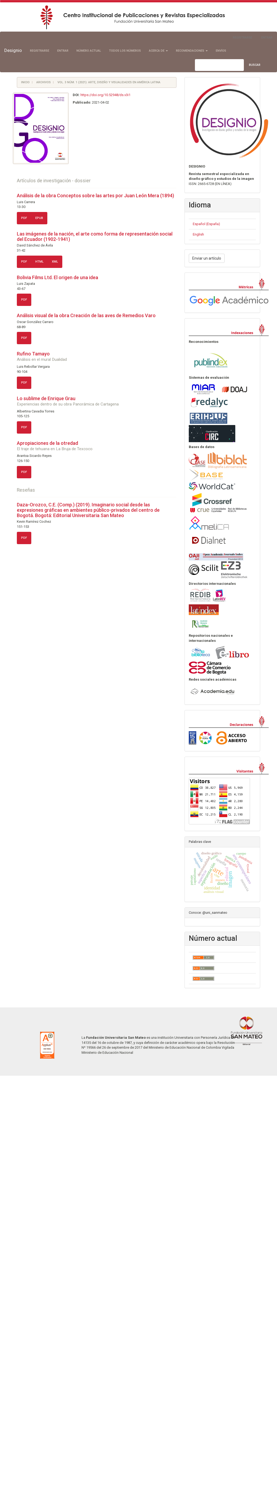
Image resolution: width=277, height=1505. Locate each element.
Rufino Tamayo (96, 356)
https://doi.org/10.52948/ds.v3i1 (105, 95)
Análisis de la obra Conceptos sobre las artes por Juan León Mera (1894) (95, 195)
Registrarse (242, 37)
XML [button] (55, 261)
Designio (13, 50)
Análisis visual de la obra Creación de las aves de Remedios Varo (86, 315)
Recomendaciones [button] (192, 50)
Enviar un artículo (206, 258)
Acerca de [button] (158, 50)
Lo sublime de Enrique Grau (96, 401)
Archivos (43, 82)
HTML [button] (39, 261)
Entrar (266, 37)
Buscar (254, 65)
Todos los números (125, 50)
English (198, 234)
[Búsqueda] (219, 65)
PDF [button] (24, 218)
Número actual (88, 50)
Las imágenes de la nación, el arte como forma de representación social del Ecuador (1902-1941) (94, 236)
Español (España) (206, 224)
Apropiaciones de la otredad (96, 445)
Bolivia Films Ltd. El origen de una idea (57, 277)
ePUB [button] (39, 218)
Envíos (221, 50)
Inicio (25, 82)
